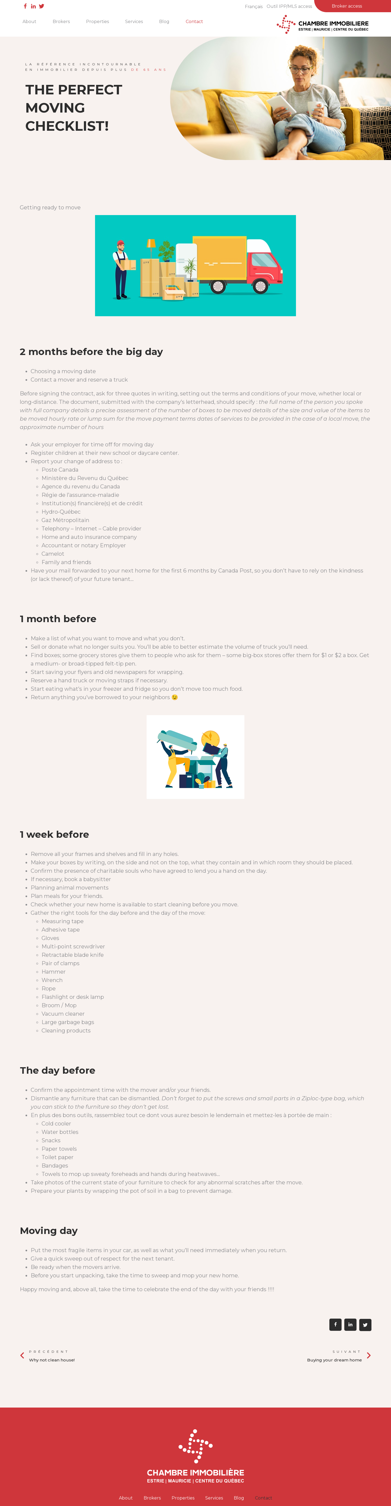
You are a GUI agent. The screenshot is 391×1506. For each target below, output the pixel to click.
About (29, 21)
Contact (194, 21)
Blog (164, 21)
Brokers (61, 21)
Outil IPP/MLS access (289, 6)
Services (134, 21)
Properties (97, 21)
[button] (335, 1325)
